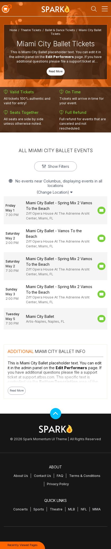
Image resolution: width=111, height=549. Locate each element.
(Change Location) (55, 192)
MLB (71, 509)
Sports (38, 509)
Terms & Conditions (84, 476)
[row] (55, 210)
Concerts (20, 509)
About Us (21, 476)
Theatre (56, 509)
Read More (56, 71)
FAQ (60, 476)
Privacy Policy (58, 484)
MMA (96, 509)
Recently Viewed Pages (22, 545)
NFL (84, 509)
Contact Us (42, 476)
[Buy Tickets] (101, 210)
